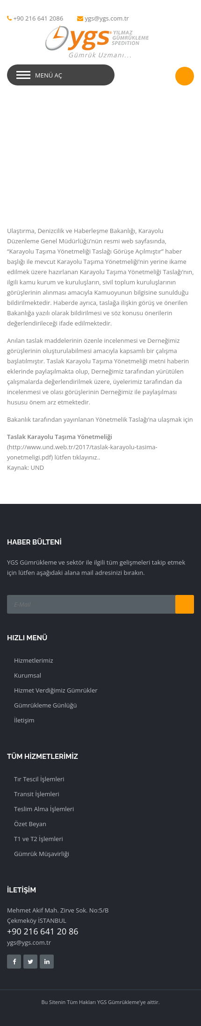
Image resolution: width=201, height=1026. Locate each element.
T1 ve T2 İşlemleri (38, 839)
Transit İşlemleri (36, 794)
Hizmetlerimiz (33, 660)
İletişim (24, 720)
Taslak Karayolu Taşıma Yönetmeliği (59, 436)
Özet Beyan (30, 824)
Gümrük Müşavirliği (41, 853)
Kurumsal (27, 675)
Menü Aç (48, 75)
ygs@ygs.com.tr (107, 18)
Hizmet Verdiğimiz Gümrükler (56, 690)
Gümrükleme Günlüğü (45, 705)
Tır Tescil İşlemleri (39, 779)
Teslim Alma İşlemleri (44, 809)
